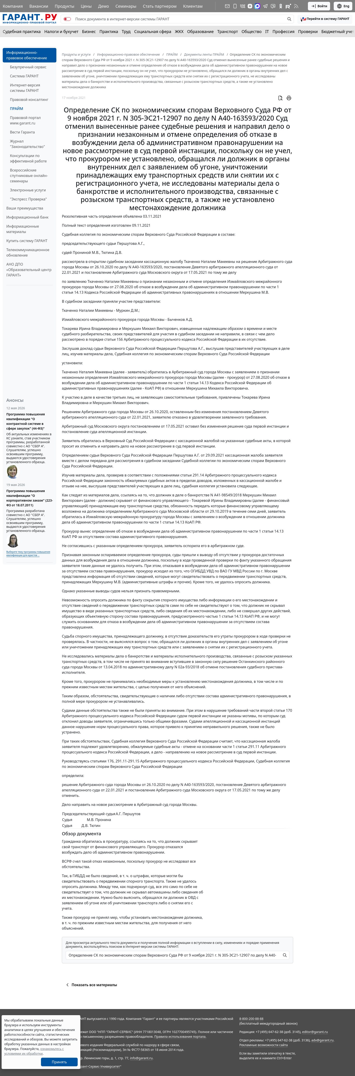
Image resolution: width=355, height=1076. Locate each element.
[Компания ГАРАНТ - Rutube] (288, 6)
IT (267, 31)
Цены (86, 6)
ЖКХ (179, 31)
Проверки (308, 31)
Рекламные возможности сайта (263, 1045)
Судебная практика (22, 31)
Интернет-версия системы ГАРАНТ (25, 88)
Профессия (284, 31)
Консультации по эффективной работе (28, 158)
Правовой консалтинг (29, 99)
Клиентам (193, 6)
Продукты (64, 6)
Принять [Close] (59, 1061)
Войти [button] (319, 6)
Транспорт (227, 31)
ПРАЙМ (16, 108)
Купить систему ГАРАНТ (26, 240)
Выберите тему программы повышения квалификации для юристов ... (28, 553)
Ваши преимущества (24, 208)
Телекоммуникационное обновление (27, 252)
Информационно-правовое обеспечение (26, 55)
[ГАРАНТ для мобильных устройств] (235, 6)
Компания (13, 6)
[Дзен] (250, 6)
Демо (103, 6)
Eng (343, 6)
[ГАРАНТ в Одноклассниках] (280, 6)
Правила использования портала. (180, 1036)
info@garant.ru (141, 1058)
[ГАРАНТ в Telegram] (265, 6)
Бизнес (89, 31)
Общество (252, 31)
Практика (108, 31)
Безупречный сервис (28, 66)
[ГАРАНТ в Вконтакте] (242, 6)
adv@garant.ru (322, 1040)
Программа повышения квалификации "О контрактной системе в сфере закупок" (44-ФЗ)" (25, 421)
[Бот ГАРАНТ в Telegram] (273, 6)
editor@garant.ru (315, 1032)
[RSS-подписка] (296, 6)
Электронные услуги (28, 190)
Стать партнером (160, 6)
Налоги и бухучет (61, 31)
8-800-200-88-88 (251, 1018)
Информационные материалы (22, 229)
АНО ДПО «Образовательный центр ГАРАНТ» (28, 270)
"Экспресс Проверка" (28, 199)
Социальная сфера (152, 31)
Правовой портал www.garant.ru (25, 120)
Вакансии (38, 6)
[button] (324, 19)
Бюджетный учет (337, 31)
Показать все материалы (91, 985)
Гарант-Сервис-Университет (98, 1066)
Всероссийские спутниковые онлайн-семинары (29, 175)
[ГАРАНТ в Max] (257, 6)
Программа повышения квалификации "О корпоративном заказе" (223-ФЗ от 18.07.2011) (29, 498)
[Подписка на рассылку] (227, 6)
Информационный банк (27, 217)
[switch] (67, 19)
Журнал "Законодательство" (27, 144)
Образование (200, 31)
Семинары (125, 6)
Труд (126, 31)
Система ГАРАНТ (24, 76)
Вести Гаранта (22, 132)
